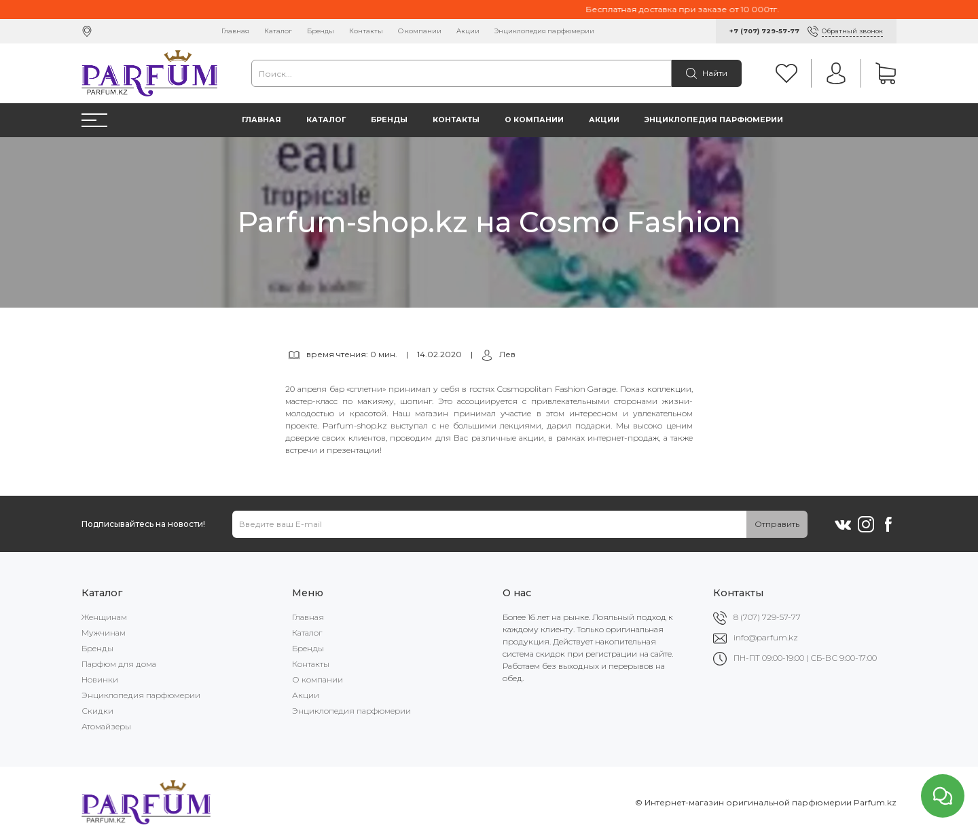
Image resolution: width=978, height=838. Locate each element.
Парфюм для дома (119, 664)
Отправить (777, 524)
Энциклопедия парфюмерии (544, 31)
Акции (467, 31)
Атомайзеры (106, 726)
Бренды (320, 31)
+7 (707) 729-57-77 (764, 31)
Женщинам (104, 617)
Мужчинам (104, 632)
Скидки (97, 711)
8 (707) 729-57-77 (767, 617)
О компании (419, 31)
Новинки (100, 679)
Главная (235, 31)
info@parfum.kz (766, 637)
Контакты (366, 31)
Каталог (278, 31)
